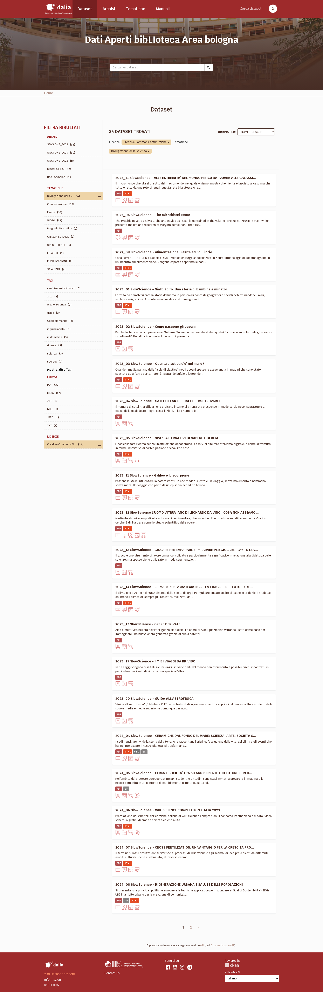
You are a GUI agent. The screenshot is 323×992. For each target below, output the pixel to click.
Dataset (85, 9)
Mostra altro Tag (59, 369)
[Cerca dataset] (271, 9)
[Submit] (208, 67)
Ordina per (226, 131)
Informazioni (52, 979)
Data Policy (51, 984)
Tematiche (135, 9)
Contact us (112, 973)
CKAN (232, 965)
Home (48, 93)
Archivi (109, 9)
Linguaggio (232, 972)
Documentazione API (222, 945)
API (202, 945)
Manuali (163, 9)
